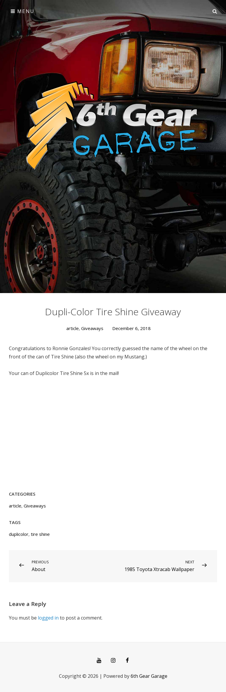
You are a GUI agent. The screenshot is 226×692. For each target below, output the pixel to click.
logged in (48, 618)
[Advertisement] (113, 66)
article (72, 328)
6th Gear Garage (149, 676)
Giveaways (92, 328)
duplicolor (18, 534)
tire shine (40, 534)
